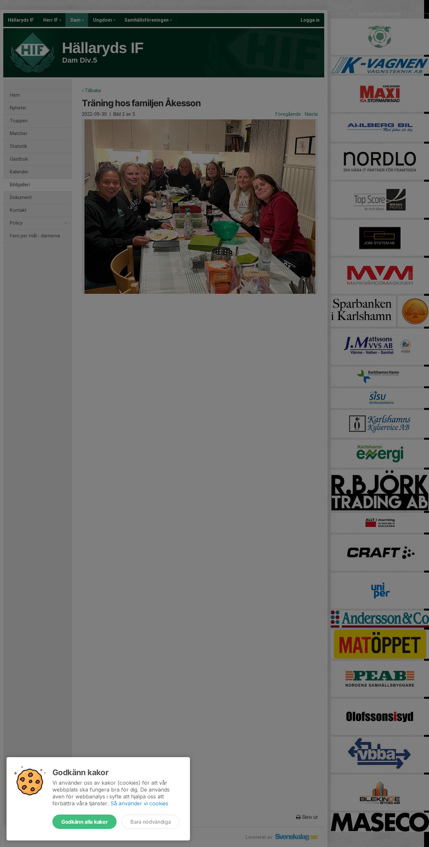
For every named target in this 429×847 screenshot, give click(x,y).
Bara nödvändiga (150, 821)
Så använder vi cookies (139, 803)
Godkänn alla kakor (84, 821)
